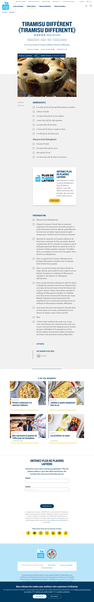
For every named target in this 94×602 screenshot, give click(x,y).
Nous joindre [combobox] (56, 1)
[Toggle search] (91, 6)
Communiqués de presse (69, 1)
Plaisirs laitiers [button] (31, 6)
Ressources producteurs (34, 1)
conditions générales (63, 592)
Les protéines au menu (60, 435)
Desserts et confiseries (60, 39)
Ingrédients (21, 102)
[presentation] (47, 497)
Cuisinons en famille (66, 565)
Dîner (49, 39)
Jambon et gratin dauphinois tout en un (62, 403)
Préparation (21, 105)
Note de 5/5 (44, 35)
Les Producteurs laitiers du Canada (5, 5)
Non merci (54, 596)
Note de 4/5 (42, 35)
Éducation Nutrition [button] (45, 6)
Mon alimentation (47, 568)
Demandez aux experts (21, 1)
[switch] (49, 56)
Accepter (39, 596)
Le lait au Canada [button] (18, 6)
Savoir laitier (52, 565)
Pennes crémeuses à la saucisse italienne (22, 403)
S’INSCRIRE (54, 200)
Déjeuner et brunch (33, 39)
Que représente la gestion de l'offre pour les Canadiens (24, 436)
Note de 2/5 (37, 35)
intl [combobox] (89, 1)
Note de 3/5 (39, 35)
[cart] (86, 6)
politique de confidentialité (58, 520)
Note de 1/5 (35, 35)
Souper (43, 39)
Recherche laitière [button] (60, 6)
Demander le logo (46, 1)
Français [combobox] (81, 1)
